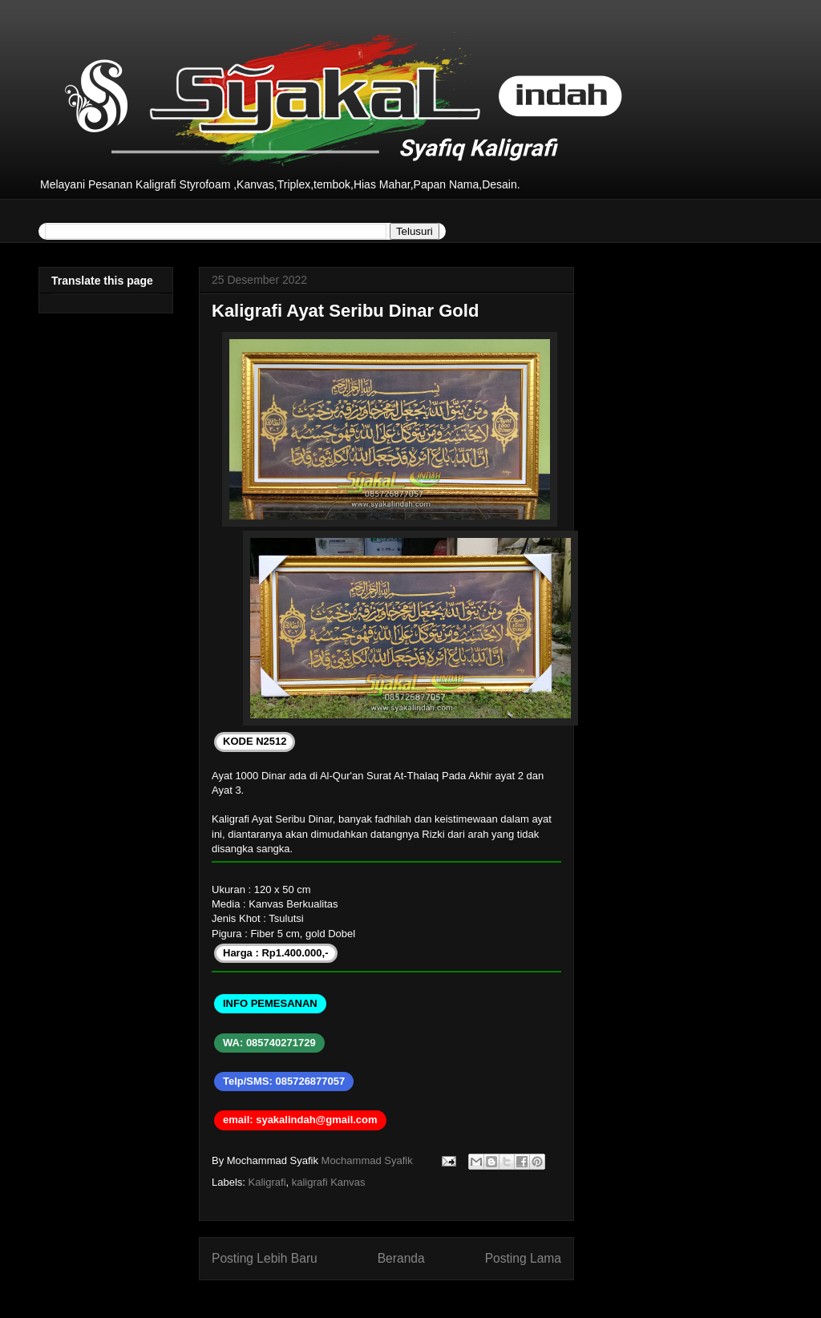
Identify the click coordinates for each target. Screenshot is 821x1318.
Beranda (401, 1258)
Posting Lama (523, 1258)
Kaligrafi (267, 1182)
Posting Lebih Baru (264, 1258)
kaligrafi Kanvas (329, 1182)
